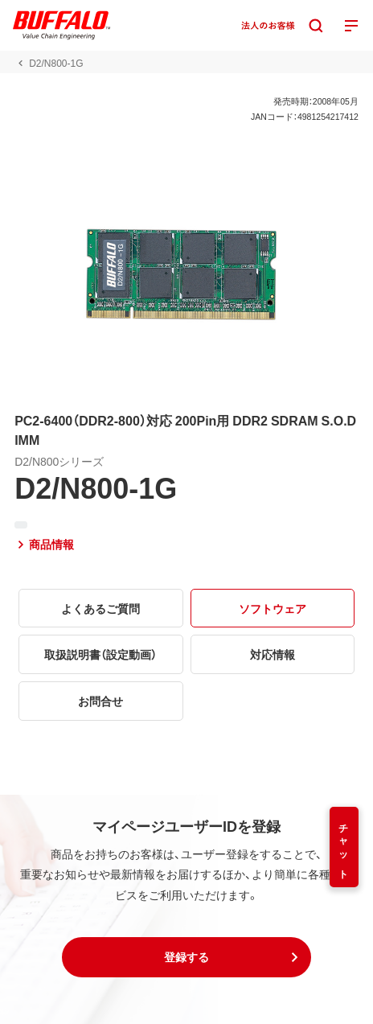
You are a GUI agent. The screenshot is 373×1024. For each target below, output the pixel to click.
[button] (186, 957)
